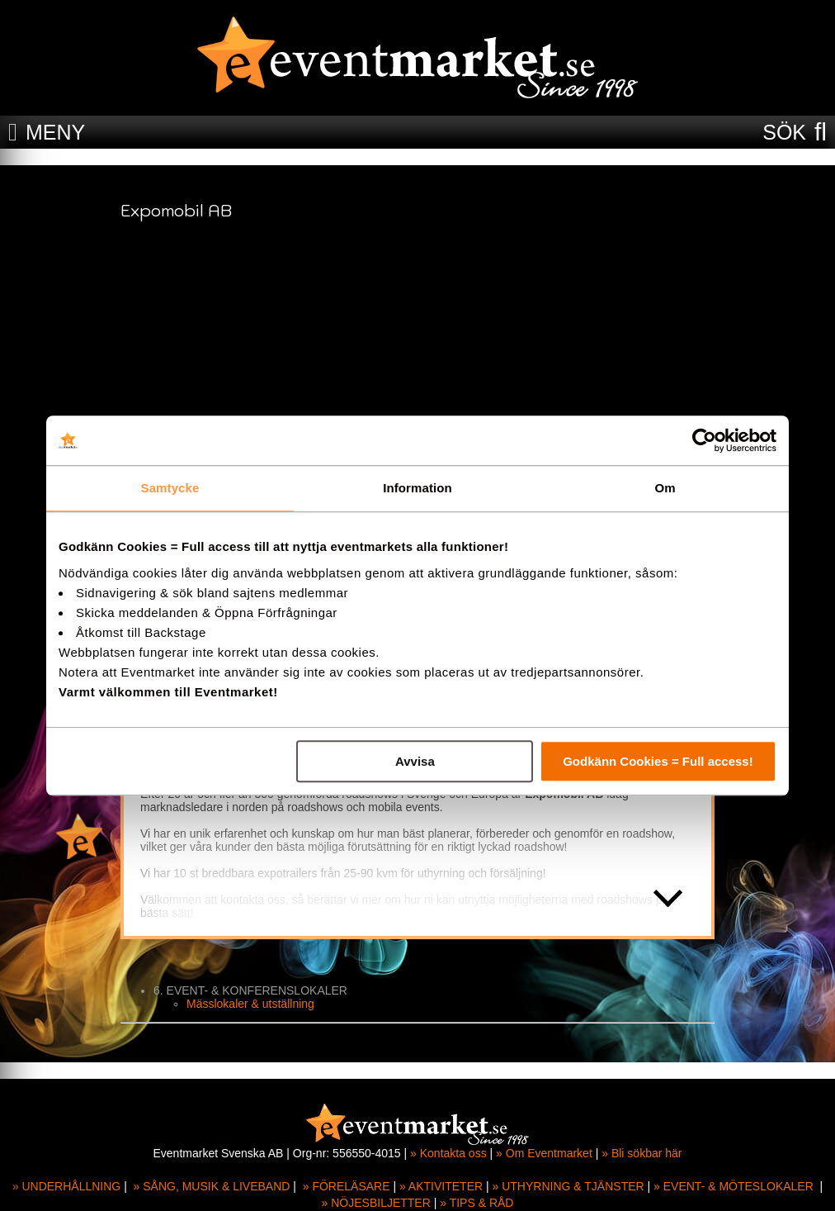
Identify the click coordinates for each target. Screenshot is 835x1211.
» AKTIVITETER (441, 1186)
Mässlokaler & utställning (250, 1003)
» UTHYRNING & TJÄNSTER (568, 1186)
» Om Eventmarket (544, 1153)
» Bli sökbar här (641, 1153)
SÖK (784, 132)
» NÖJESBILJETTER (376, 1202)
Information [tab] (417, 488)
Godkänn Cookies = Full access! (658, 761)
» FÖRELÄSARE (346, 1186)
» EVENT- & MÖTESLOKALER (733, 1186)
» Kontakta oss (448, 1153)
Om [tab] (664, 488)
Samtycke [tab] (170, 488)
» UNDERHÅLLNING (66, 1186)
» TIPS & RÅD (476, 1202)
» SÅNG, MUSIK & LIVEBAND (212, 1186)
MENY (55, 132)
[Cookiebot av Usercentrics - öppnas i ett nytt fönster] (704, 440)
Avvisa (415, 761)
